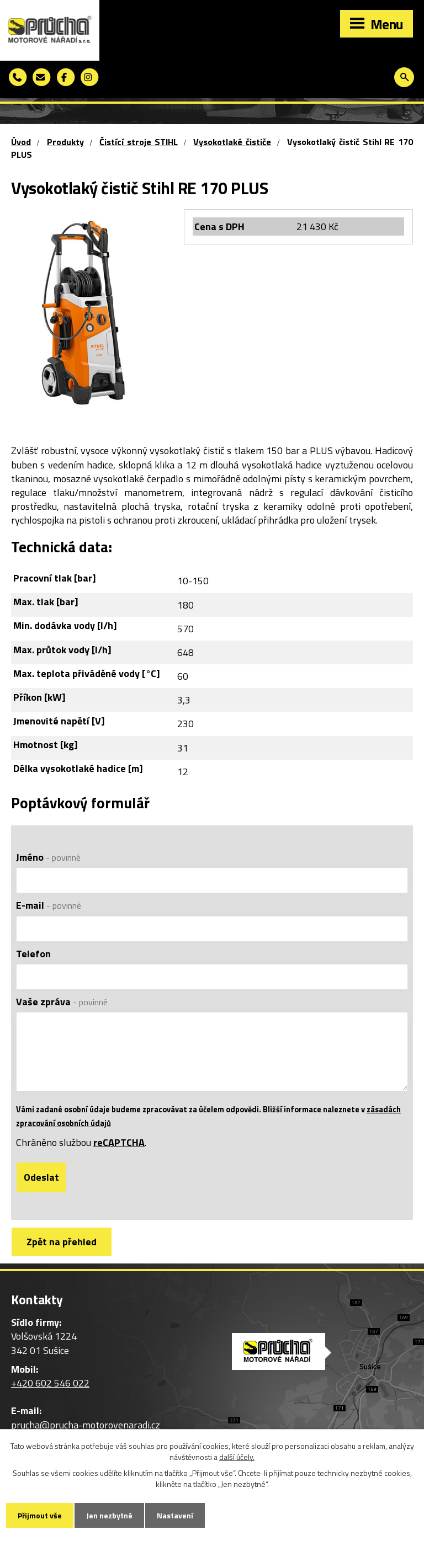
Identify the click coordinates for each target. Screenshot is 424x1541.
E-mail (48, 905)
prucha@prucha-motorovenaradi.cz (85, 1425)
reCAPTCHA (119, 1142)
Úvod (21, 141)
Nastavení (175, 1515)
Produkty (65, 141)
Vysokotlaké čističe (232, 141)
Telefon (33, 953)
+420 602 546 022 (50, 1383)
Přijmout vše (40, 1515)
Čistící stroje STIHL (138, 141)
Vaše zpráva (62, 1001)
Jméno (48, 857)
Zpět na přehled (61, 1241)
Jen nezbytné (109, 1515)
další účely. (237, 1457)
